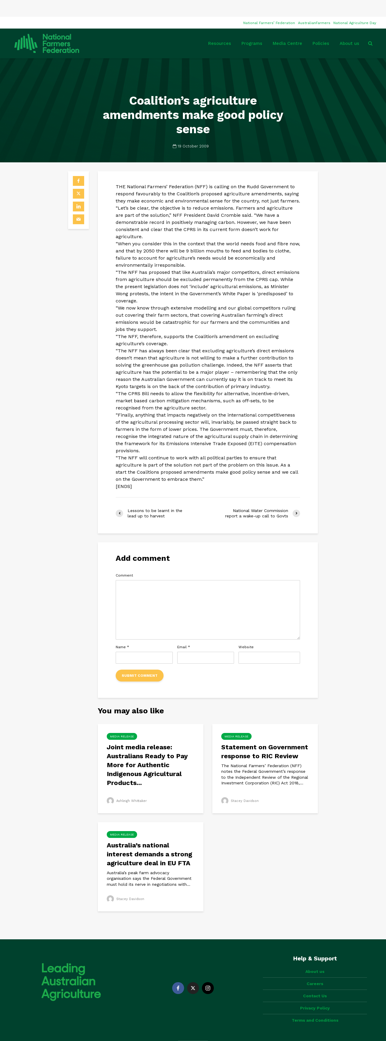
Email (183, 630)
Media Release (122, 719)
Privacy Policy (315, 981)
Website (246, 630)
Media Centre (287, 26)
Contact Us (315, 969)
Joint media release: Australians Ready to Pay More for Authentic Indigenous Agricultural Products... (147, 748)
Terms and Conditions (315, 993)
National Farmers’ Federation (269, 6)
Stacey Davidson (241, 784)
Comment (124, 558)
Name (122, 630)
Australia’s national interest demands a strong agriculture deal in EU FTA (149, 837)
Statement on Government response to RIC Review (264, 735)
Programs (251, 26)
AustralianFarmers (314, 6)
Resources (219, 26)
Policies (321, 26)
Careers (315, 956)
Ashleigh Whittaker (128, 784)
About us (349, 26)
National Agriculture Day (354, 6)
